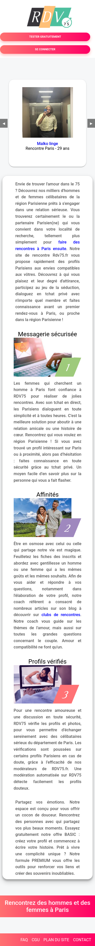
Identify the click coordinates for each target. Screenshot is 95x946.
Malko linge (47, 143)
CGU (36, 939)
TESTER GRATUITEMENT (45, 36)
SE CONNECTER (45, 49)
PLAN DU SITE (56, 939)
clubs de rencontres (61, 614)
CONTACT (82, 939)
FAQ (24, 939)
